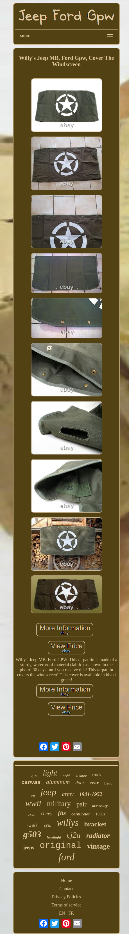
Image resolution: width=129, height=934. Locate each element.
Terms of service (66, 905)
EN (62, 913)
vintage (98, 846)
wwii (33, 803)
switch (33, 825)
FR (71, 913)
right (66, 775)
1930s (100, 814)
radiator (98, 835)
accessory (100, 806)
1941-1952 (90, 794)
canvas (30, 782)
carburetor (80, 814)
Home (66, 880)
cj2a (74, 834)
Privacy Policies (66, 896)
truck (96, 774)
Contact (67, 888)
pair (81, 804)
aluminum (58, 782)
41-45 (31, 815)
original (61, 846)
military (59, 803)
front (108, 783)
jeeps (28, 847)
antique (81, 775)
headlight (54, 837)
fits (62, 812)
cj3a (47, 825)
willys (67, 823)
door (79, 782)
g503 (32, 834)
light (50, 772)
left (33, 795)
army (67, 794)
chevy (46, 813)
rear (94, 782)
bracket (95, 824)
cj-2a (34, 775)
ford (66, 857)
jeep (48, 792)
